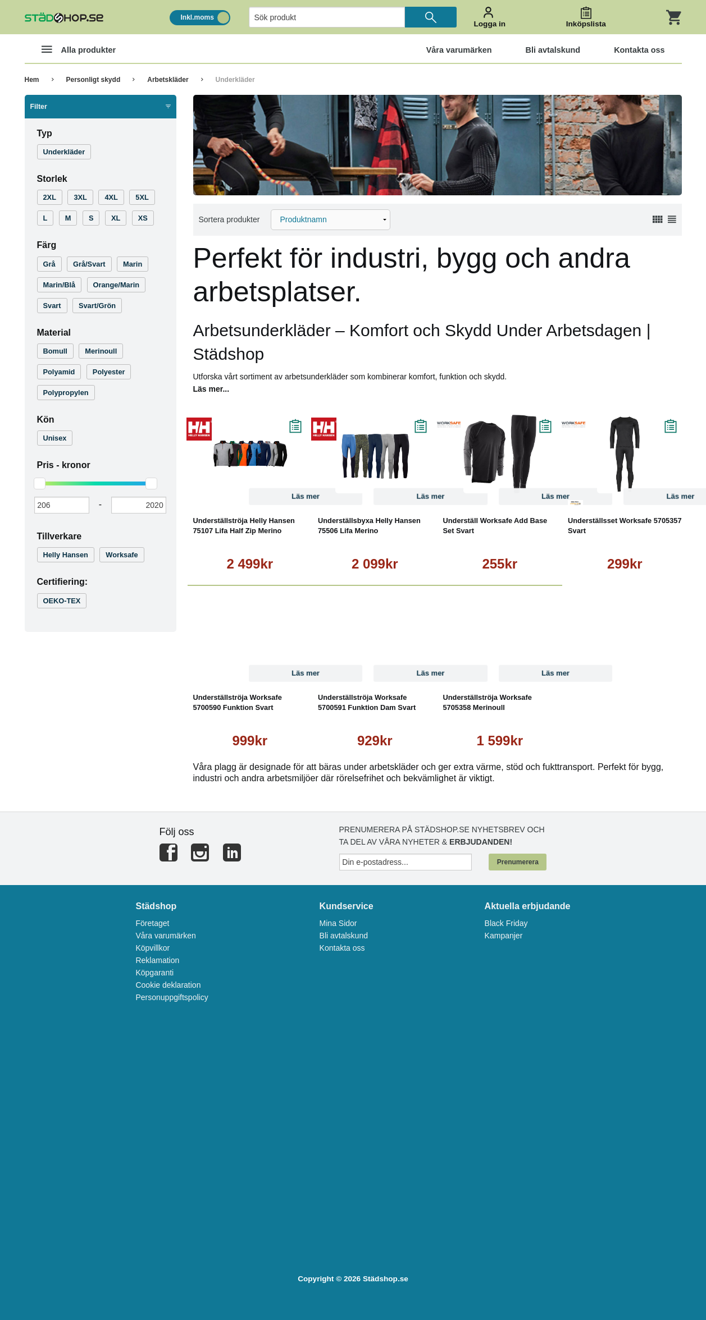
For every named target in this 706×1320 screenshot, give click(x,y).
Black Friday (506, 923)
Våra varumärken (165, 935)
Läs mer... (211, 388)
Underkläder (235, 80)
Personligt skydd (93, 80)
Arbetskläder (167, 80)
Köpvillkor (152, 947)
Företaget (152, 923)
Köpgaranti (154, 972)
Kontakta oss (342, 947)
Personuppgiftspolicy (171, 997)
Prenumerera (518, 862)
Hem (32, 80)
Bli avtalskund (344, 935)
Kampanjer (504, 935)
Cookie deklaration (168, 984)
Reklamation (157, 960)
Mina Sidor (338, 923)
